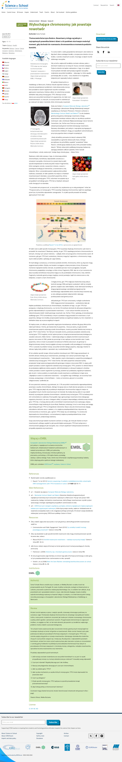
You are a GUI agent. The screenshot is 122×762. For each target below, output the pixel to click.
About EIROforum (7, 736)
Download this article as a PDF (106, 39)
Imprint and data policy (9, 738)
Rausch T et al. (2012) (55, 245)
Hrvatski (5, 65)
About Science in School (9, 733)
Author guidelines (71, 12)
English (5, 71)
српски (5, 94)
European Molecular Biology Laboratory (76, 106)
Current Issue (11, 12)
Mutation (12, 53)
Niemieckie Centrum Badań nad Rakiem (47, 495)
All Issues (20, 12)
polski (5, 85)
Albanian (5, 62)
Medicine (5, 53)
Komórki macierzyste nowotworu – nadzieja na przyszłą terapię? (64, 539)
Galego (5, 74)
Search (112, 5)
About (53, 12)
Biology (9, 45)
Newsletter (104, 5)
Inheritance (18, 51)
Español (5, 97)
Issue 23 (50, 21)
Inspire (27, 12)
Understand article (21, 24)
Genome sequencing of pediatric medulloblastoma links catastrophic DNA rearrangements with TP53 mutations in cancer (62, 482)
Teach (41, 12)
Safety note (40, 736)
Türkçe (5, 100)
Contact (96, 5)
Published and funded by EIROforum (12, 755)
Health (15, 45)
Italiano (5, 82)
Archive (66, 733)
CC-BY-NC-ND (33, 708)
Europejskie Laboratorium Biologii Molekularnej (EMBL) (48, 443)
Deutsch (5, 77)
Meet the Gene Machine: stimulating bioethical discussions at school (69, 561)
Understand (34, 12)
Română (5, 91)
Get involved (60, 12)
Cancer (17, 48)
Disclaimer (39, 738)
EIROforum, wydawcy (57, 464)
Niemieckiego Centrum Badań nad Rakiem (65, 113)
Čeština (5, 68)
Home (3, 12)
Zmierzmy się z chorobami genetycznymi (59, 552)
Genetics (11, 51)
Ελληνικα (6, 80)
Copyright (39, 733)
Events (47, 12)
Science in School (34, 21)
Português (6, 88)
